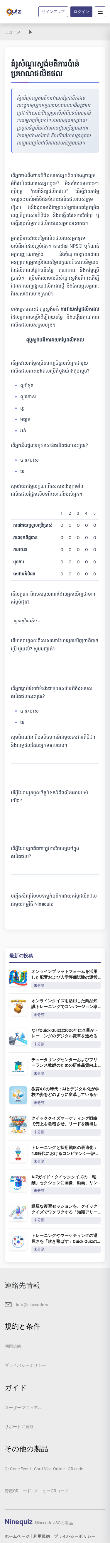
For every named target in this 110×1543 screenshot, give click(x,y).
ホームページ (17, 1536)
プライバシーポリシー (75, 1536)
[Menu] (100, 11)
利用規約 (41, 1536)
